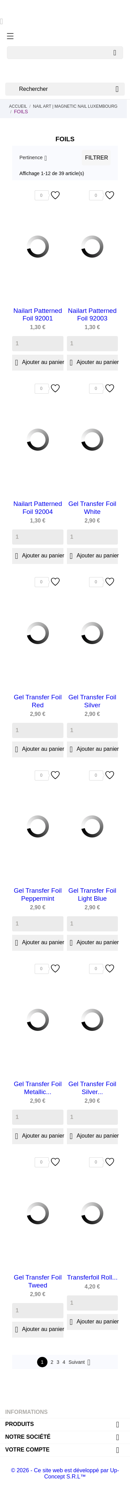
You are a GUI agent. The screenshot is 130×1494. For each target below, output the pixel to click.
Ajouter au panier (37, 362)
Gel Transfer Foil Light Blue (92, 894)
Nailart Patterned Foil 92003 (92, 314)
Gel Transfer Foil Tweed (38, 1281)
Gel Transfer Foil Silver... (92, 1087)
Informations (26, 1412)
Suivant (81, 1362)
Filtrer (96, 158)
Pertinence (31, 157)
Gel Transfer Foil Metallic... (38, 1087)
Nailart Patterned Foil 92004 (38, 507)
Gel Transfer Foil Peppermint (38, 894)
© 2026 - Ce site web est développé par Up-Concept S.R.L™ (65, 1473)
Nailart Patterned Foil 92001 (38, 314)
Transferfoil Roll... (92, 1277)
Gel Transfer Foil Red (38, 700)
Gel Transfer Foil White (92, 507)
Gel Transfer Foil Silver (92, 700)
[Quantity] (37, 343)
